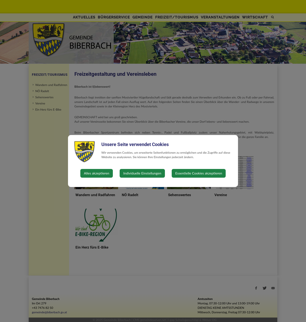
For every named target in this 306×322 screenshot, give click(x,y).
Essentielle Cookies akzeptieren (198, 173)
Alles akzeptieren (96, 173)
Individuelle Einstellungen (142, 173)
